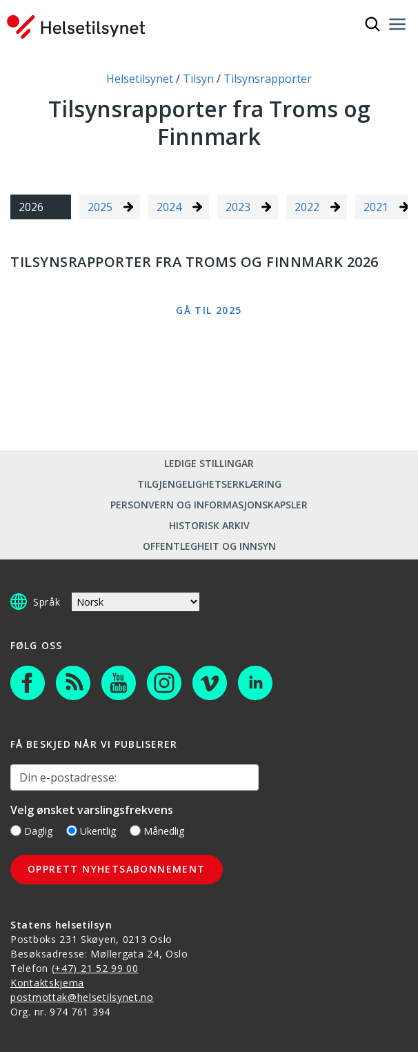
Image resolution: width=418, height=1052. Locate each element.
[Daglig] (15, 830)
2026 (31, 207)
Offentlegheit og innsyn (209, 546)
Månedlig (157, 830)
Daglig (31, 830)
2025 (100, 207)
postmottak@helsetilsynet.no (82, 997)
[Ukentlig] (71, 830)
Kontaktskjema (47, 982)
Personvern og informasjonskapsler (209, 504)
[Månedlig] (135, 830)
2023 (238, 207)
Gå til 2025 (208, 310)
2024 (169, 207)
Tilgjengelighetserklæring (209, 483)
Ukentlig (91, 830)
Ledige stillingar (209, 463)
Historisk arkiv (209, 525)
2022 (307, 207)
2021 (376, 207)
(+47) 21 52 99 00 (95, 968)
